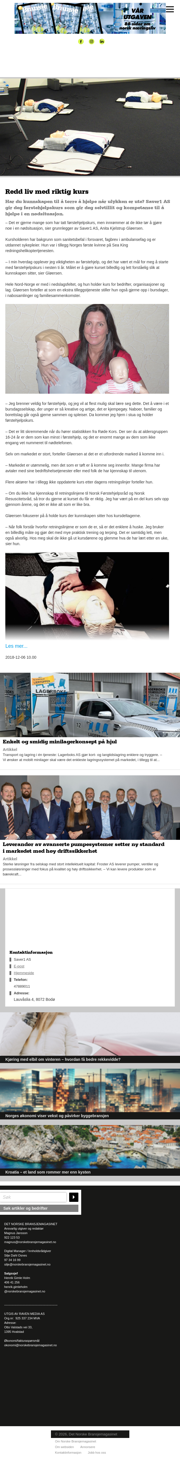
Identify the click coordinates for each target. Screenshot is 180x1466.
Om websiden (64, 1447)
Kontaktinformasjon (68, 1452)
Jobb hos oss (97, 1452)
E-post (19, 966)
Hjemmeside (24, 973)
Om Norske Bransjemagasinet (75, 1441)
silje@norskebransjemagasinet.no (27, 1264)
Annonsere (87, 1447)
